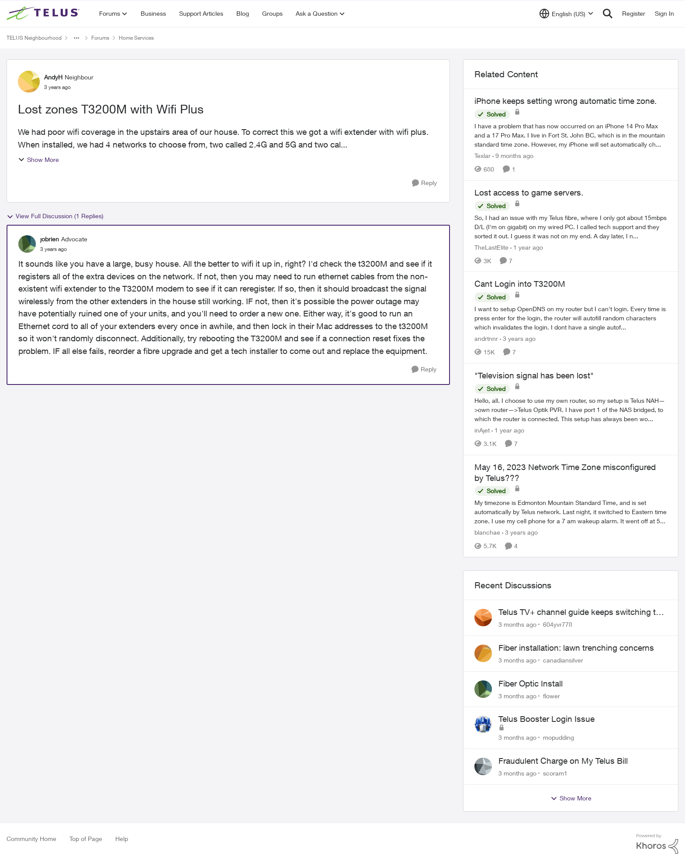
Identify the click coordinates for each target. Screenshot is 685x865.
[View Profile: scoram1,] (483, 766)
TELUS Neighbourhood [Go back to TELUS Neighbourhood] (34, 37)
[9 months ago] (512, 155)
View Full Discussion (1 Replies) (55, 216)
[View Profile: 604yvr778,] (483, 617)
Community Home (31, 838)
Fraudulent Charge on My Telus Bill (563, 760)
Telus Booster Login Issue (546, 719)
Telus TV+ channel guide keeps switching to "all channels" (579, 612)
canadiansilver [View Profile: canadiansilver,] (563, 660)
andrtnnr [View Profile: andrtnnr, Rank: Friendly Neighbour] (486, 338)
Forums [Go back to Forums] (100, 37)
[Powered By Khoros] (657, 844)
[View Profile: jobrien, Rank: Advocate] (27, 244)
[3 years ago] (518, 338)
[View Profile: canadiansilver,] (483, 653)
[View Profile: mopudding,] (483, 724)
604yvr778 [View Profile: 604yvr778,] (557, 624)
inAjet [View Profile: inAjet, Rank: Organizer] (482, 430)
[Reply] (424, 183)
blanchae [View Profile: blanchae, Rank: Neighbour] (487, 532)
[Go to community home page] (44, 14)
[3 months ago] (517, 624)
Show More (38, 159)
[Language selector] (566, 13)
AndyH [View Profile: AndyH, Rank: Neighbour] (53, 77)
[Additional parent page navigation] (76, 38)
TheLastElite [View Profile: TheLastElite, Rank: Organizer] (491, 247)
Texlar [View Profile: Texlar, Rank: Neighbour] (482, 155)
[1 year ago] (526, 246)
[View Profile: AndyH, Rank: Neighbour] (29, 82)
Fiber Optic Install (530, 683)
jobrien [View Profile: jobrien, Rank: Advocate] (49, 239)
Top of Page (85, 838)
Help (121, 838)
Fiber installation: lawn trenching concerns (576, 647)
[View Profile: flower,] (483, 689)
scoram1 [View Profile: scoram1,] (555, 773)
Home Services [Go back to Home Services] (136, 37)
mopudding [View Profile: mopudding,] (558, 737)
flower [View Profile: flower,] (551, 695)
